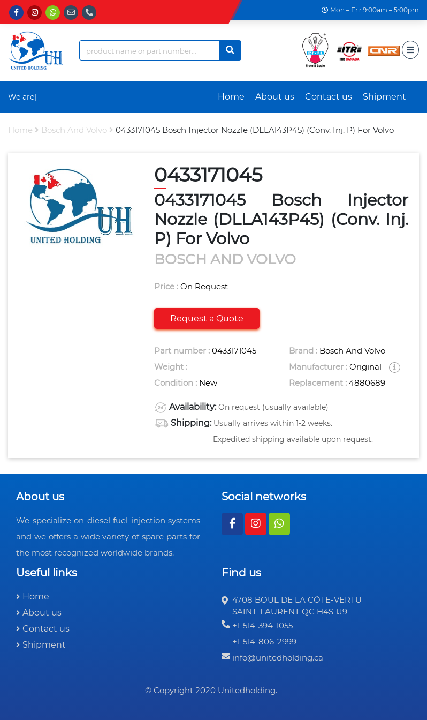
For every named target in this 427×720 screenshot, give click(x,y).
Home (231, 97)
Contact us (328, 97)
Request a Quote (206, 318)
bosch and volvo (74, 130)
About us (274, 97)
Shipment (384, 97)
